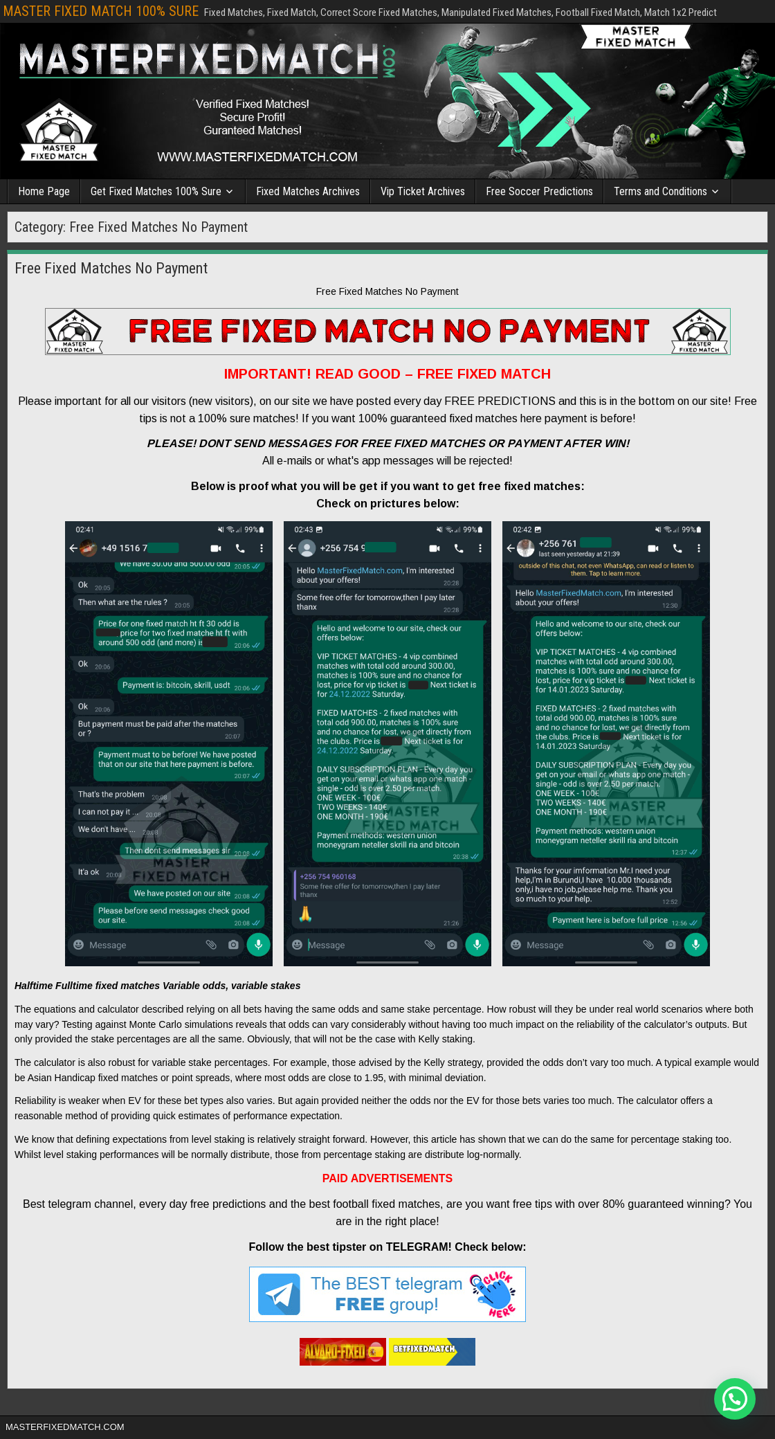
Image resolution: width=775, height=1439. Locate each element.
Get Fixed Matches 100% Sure (156, 191)
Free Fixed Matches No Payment (111, 268)
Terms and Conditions (660, 191)
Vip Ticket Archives (423, 191)
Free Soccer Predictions (539, 191)
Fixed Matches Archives (308, 191)
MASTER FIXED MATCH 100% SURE (101, 11)
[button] (735, 1399)
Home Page (44, 191)
